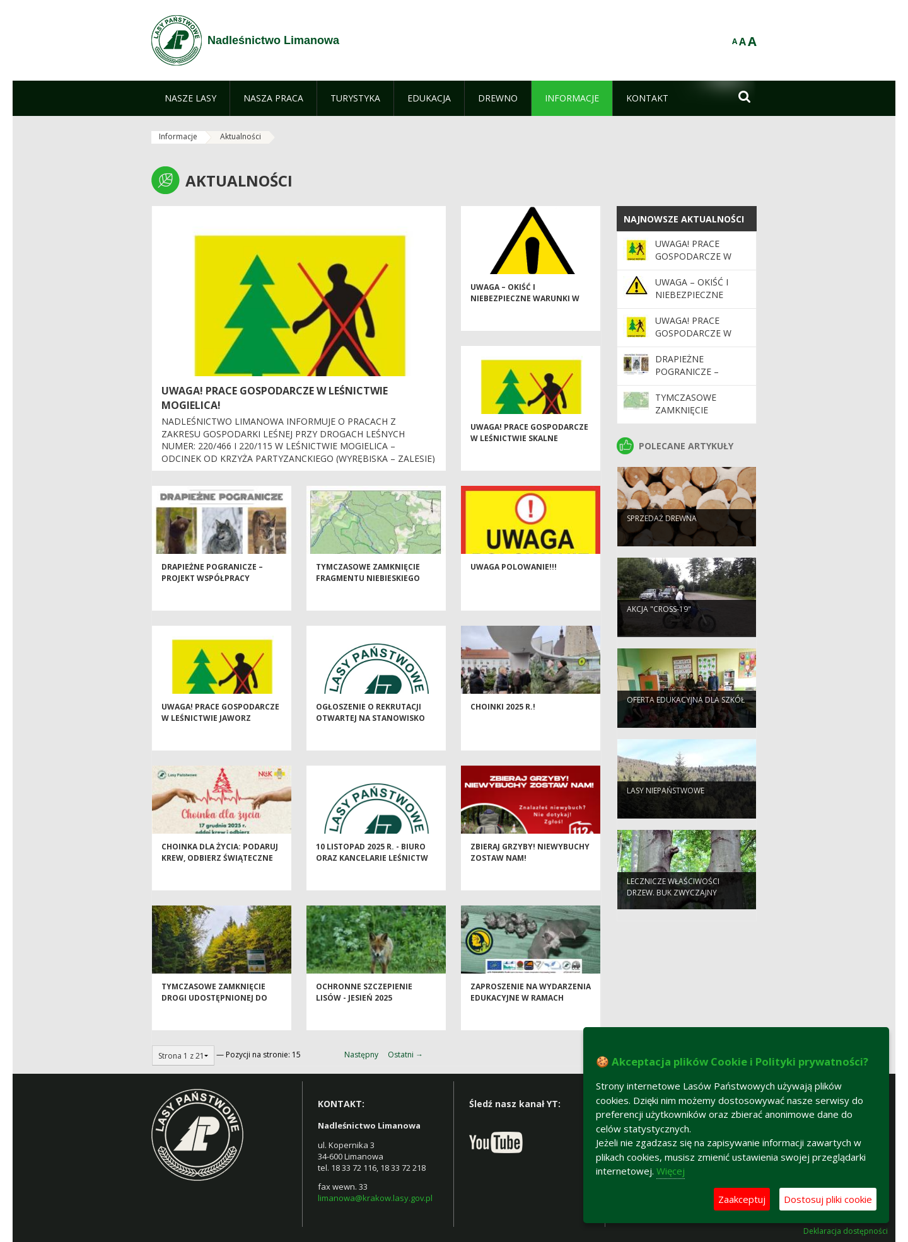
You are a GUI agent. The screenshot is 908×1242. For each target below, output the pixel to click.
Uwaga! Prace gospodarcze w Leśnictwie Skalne (529, 455)
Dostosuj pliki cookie (828, 1199)
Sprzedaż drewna (662, 538)
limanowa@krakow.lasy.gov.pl (375, 1198)
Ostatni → (405, 1054)
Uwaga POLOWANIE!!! (513, 589)
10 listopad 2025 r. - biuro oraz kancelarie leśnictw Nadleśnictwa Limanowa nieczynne (372, 885)
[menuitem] (190, 98)
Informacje (178, 136)
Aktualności (240, 136)
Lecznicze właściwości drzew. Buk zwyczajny (673, 906)
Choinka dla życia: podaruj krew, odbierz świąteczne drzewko (219, 880)
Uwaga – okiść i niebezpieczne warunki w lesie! (524, 320)
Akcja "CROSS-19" (659, 629)
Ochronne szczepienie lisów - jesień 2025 (364, 1014)
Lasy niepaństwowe (665, 810)
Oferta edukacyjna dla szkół (686, 720)
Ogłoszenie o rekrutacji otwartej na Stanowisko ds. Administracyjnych (370, 740)
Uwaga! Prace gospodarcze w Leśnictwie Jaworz (220, 734)
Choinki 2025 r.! (502, 729)
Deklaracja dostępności (845, 1231)
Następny (361, 1054)
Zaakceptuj (741, 1199)
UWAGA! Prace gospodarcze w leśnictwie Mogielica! (693, 263)
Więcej (670, 1170)
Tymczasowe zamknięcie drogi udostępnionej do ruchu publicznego (214, 1020)
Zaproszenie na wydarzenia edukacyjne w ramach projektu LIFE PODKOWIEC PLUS (530, 1025)
